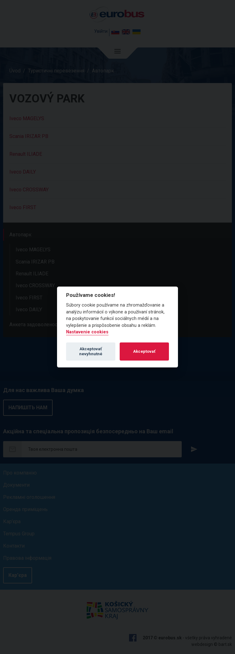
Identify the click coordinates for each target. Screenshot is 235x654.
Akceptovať (144, 351)
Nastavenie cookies (87, 332)
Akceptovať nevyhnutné (90, 351)
